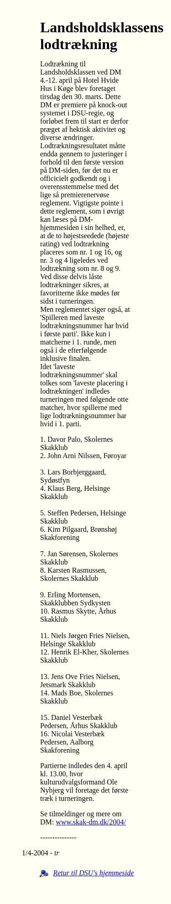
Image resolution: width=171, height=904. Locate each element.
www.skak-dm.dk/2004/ (91, 822)
